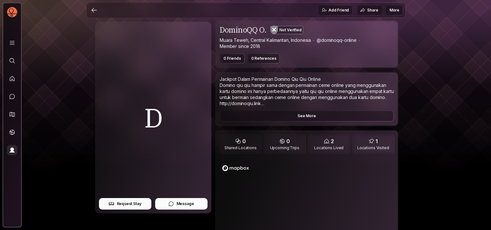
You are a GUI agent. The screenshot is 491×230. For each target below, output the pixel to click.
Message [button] (181, 204)
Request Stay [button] (125, 204)
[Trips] (12, 132)
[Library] (12, 43)
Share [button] (369, 10)
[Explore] (12, 61)
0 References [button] (263, 58)
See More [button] (307, 115)
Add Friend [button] (335, 10)
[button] (12, 114)
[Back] (94, 10)
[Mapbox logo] (236, 168)
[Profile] (12, 150)
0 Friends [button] (232, 58)
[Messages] (12, 96)
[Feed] (12, 78)
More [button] (394, 10)
